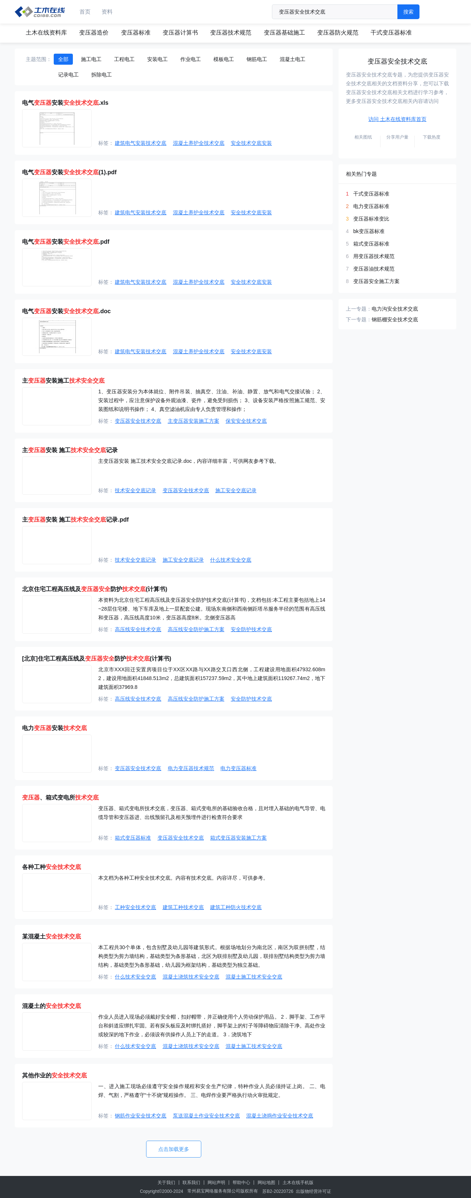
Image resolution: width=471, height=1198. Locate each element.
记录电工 (68, 75)
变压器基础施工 (284, 32)
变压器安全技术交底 (138, 421)
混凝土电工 (292, 59)
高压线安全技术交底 (138, 629)
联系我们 (191, 1182)
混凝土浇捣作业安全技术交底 (279, 1116)
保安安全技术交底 (246, 421)
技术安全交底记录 (135, 490)
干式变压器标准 (391, 32)
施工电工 (91, 59)
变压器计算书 (180, 32)
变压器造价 (94, 32)
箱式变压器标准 (133, 838)
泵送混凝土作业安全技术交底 (206, 1116)
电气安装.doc (66, 311)
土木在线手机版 (298, 1182)
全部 (63, 59)
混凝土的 (51, 1006)
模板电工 (223, 59)
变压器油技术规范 (373, 269)
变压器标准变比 (371, 219)
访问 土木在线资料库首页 (397, 119)
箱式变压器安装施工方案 (238, 838)
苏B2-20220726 (277, 1191)
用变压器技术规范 (373, 256)
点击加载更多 (173, 1149)
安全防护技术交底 (251, 629)
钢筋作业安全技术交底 (140, 1116)
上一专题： (359, 309)
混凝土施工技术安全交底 (254, 977)
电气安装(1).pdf (69, 172)
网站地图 (266, 1182)
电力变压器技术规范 (191, 768)
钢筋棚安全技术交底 (395, 319)
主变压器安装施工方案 (193, 421)
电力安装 (54, 728)
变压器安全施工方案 (376, 281)
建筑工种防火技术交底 (236, 907)
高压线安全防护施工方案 (196, 629)
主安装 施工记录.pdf (75, 519)
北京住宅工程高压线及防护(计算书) (94, 589)
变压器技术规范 (230, 32)
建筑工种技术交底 (183, 907)
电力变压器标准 (238, 768)
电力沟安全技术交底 (395, 309)
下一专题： (359, 319)
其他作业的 (54, 1075)
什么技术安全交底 (230, 560)
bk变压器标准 (369, 231)
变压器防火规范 (337, 32)
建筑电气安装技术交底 (140, 143)
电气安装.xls (65, 103)
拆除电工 (101, 75)
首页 (85, 11)
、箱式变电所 (60, 797)
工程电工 (124, 59)
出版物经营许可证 (313, 1191)
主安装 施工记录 (70, 450)
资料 (107, 11)
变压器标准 (135, 32)
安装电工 (157, 59)
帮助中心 (241, 1182)
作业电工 (190, 59)
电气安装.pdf (65, 242)
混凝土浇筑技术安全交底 (191, 977)
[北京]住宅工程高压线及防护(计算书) (96, 658)
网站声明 (216, 1182)
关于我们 (166, 1182)
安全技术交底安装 (251, 143)
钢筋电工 (257, 59)
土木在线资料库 (46, 32)
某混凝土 (51, 936)
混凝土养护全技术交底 (198, 143)
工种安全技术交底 (135, 907)
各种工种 (51, 867)
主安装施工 (63, 381)
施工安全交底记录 (235, 490)
